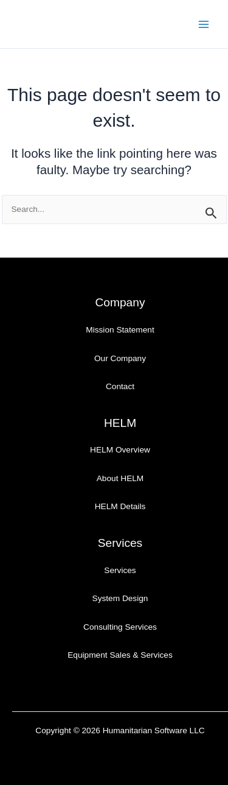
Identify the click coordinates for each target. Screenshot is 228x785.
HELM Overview (120, 449)
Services (120, 570)
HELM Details (120, 506)
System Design (120, 598)
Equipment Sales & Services (120, 655)
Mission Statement (120, 329)
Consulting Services (120, 627)
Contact (120, 386)
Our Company (120, 358)
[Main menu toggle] (204, 24)
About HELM (120, 478)
